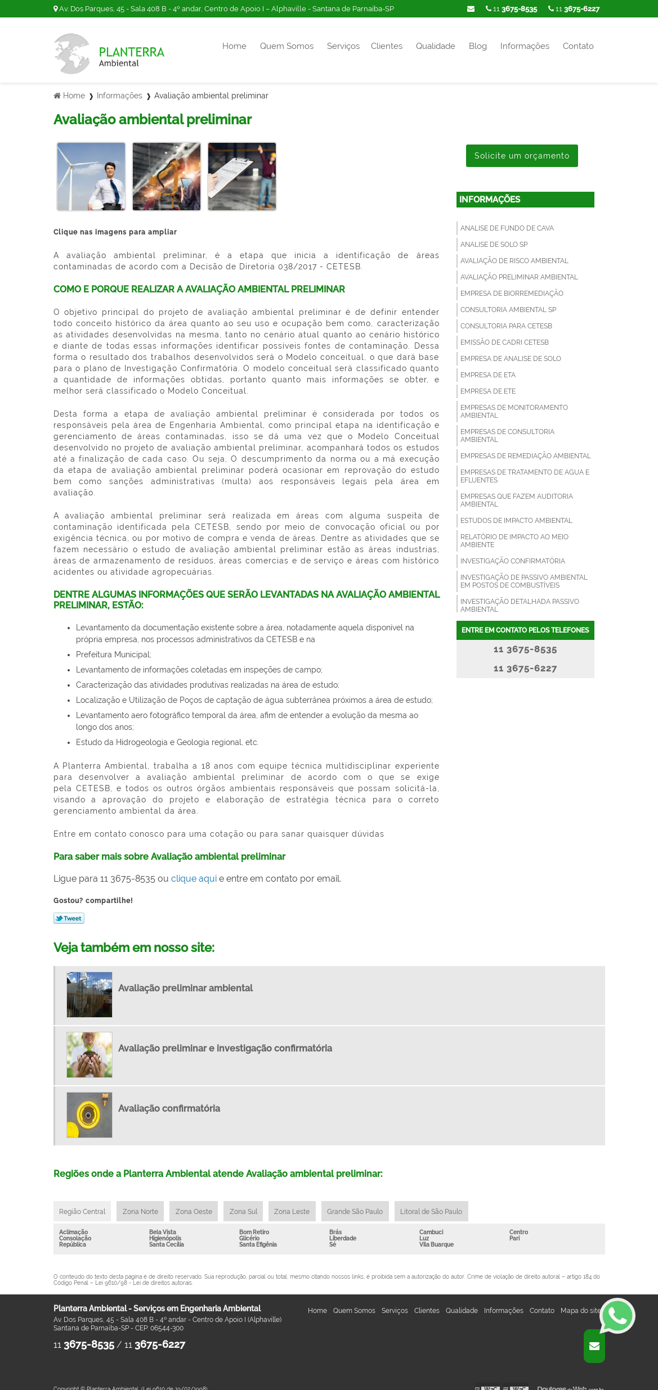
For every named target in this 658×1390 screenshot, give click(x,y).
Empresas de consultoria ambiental (507, 428)
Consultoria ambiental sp (508, 302)
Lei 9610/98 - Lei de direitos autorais (143, 1277)
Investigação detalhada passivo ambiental (519, 598)
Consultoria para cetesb (506, 319)
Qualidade (435, 46)
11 (573, 8)
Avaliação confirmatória (169, 1101)
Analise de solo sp (493, 237)
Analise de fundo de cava (507, 221)
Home (234, 46)
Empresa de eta (488, 368)
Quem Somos (287, 46)
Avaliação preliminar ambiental (519, 270)
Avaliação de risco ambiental (514, 254)
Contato (578, 46)
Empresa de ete (488, 384)
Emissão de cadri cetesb (504, 335)
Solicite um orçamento (522, 148)
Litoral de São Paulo (443, 1204)
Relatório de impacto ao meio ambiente (514, 533)
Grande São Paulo (365, 1204)
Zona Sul (249, 1204)
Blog (478, 46)
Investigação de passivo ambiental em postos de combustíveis (524, 574)
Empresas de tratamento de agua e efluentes (524, 469)
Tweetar (68, 911)
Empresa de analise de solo (510, 351)
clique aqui (194, 871)
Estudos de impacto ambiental (516, 513)
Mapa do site (581, 1304)
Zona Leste (300, 1204)
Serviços (343, 46)
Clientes (386, 46)
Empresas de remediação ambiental (525, 449)
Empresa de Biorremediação (511, 286)
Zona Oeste (198, 1204)
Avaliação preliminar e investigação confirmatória (225, 1041)
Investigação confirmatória (512, 554)
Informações (524, 46)
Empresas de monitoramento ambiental (514, 404)
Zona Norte (143, 1204)
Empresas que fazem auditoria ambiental (516, 493)
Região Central (83, 1204)
